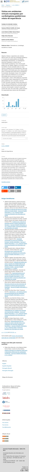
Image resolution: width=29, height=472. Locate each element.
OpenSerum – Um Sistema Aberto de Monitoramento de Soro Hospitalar (16, 292)
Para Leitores (5, 422)
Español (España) (6, 366)
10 (13, 332)
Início (3, 5)
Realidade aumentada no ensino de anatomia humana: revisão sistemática (14, 240)
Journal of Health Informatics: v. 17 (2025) (14, 267)
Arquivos (8, 5)
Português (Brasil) (7, 368)
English (4, 363)
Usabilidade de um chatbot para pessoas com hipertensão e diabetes (15, 311)
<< (2, 332)
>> (15, 332)
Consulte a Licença (6, 182)
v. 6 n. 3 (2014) (15, 5)
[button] (5, 187)
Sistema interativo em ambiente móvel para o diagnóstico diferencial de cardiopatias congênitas (16, 352)
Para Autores (5, 425)
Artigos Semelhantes (8, 198)
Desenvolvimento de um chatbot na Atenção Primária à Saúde (15, 273)
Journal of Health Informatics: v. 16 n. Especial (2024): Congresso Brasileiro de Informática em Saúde (16, 213)
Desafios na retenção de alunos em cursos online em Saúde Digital (16, 210)
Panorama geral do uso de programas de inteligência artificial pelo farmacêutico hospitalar (15, 285)
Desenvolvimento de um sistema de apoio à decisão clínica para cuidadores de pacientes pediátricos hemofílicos (15, 324)
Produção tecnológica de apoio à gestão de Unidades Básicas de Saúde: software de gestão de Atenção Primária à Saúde (16, 264)
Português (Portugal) (7, 370)
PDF (5, 115)
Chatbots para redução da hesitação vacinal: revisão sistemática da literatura (15, 223)
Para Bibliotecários (6, 427)
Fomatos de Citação (7, 138)
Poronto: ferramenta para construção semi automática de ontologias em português (15, 251)
